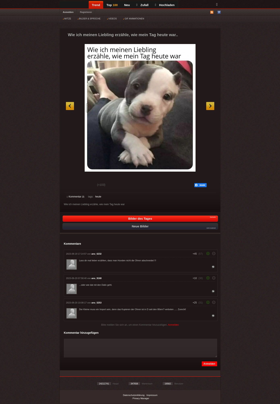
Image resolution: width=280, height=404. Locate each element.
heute (98, 196)
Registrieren (86, 12)
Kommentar (75, 196)
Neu (127, 5)
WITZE (67, 18)
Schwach (86, 185)
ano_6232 (97, 254)
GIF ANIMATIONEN (133, 18)
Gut (71, 185)
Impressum (152, 395)
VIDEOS (112, 18)
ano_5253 (97, 302)
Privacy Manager (141, 398)
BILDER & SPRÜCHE (89, 18)
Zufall (142, 5)
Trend (96, 5)
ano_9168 (97, 278)
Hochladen (165, 5)
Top (112, 5)
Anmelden (68, 12)
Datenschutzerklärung (134, 395)
